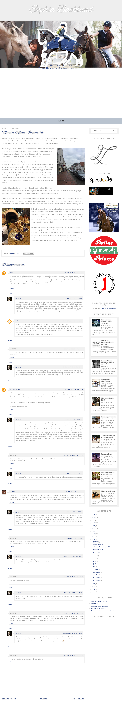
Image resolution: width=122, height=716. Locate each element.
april (95, 558)
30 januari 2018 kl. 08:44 (73, 538)
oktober (96, 575)
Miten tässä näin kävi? (107, 399)
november (96, 577)
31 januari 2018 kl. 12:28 (72, 321)
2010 (93, 517)
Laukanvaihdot (106, 454)
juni (94, 564)
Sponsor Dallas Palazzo (99, 601)
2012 (93, 523)
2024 (93, 592)
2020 (94, 586)
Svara (12, 288)
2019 (93, 584)
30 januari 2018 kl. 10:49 (72, 419)
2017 (93, 536)
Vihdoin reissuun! (98, 544)
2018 (93, 539)
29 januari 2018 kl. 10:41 (72, 367)
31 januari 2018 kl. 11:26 (72, 592)
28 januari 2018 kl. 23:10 (73, 455)
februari (96, 553)
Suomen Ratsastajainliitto (99, 606)
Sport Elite (94, 604)
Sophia (18, 299)
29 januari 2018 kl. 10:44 (72, 298)
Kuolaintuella (16, 389)
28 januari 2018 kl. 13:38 (73, 272)
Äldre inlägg (78, 699)
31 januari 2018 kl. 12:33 (72, 633)
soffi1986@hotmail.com (108, 308)
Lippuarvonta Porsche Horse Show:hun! (106, 321)
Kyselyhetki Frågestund (105, 380)
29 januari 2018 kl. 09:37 (73, 492)
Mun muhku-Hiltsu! (108, 491)
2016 (93, 534)
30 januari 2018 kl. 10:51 (72, 556)
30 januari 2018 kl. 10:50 (72, 473)
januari (95, 542)
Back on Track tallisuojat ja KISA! (107, 362)
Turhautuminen (98, 549)
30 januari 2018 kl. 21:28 (73, 613)
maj (94, 561)
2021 (93, 589)
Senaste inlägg (9, 699)
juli (94, 566)
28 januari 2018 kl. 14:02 (73, 349)
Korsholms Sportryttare (99, 608)
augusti (96, 569)
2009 (94, 515)
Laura (12, 492)
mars (95, 556)
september (97, 572)
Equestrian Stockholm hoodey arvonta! (108, 342)
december (96, 580)
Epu (11, 272)
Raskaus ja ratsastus (108, 417)
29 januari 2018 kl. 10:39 (72, 512)
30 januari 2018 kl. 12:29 (73, 576)
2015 (93, 531)
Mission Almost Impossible (102, 547)
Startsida (44, 699)
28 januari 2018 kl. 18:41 (73, 389)
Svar (10, 293)
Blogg (61, 121)
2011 (93, 520)
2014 (93, 528)
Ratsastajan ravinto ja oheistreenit (108, 473)
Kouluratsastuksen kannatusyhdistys (103, 611)
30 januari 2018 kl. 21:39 (73, 655)
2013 (93, 526)
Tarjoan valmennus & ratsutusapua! (108, 436)
